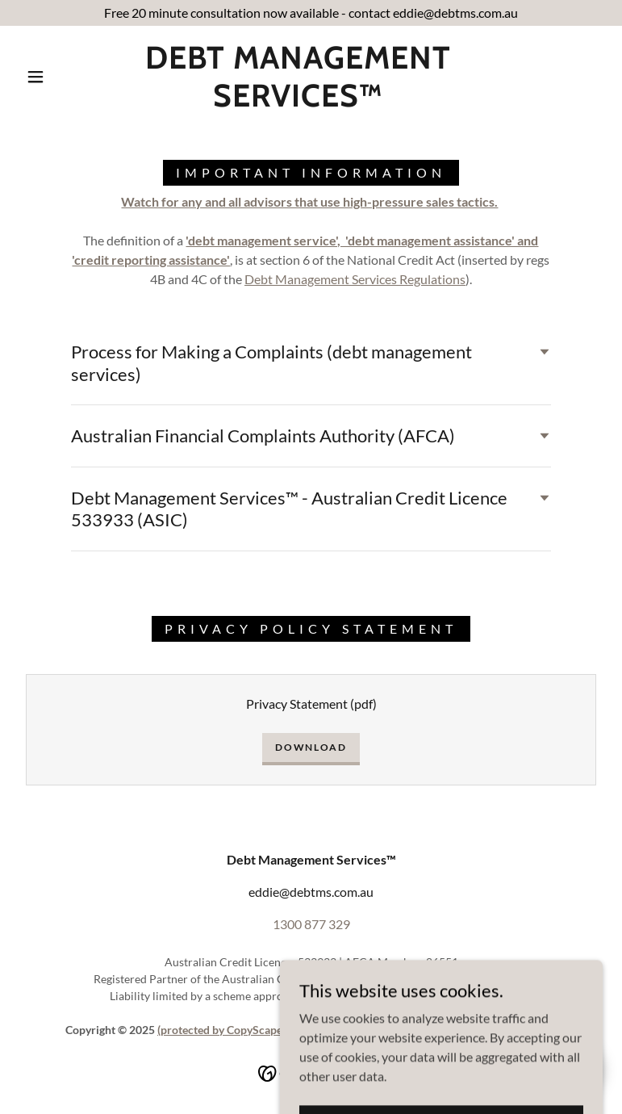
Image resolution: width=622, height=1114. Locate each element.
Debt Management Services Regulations (354, 279)
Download (311, 747)
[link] (298, 101)
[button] (35, 77)
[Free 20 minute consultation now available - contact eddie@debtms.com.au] (311, 13)
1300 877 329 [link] (311, 924)
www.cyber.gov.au (477, 979)
